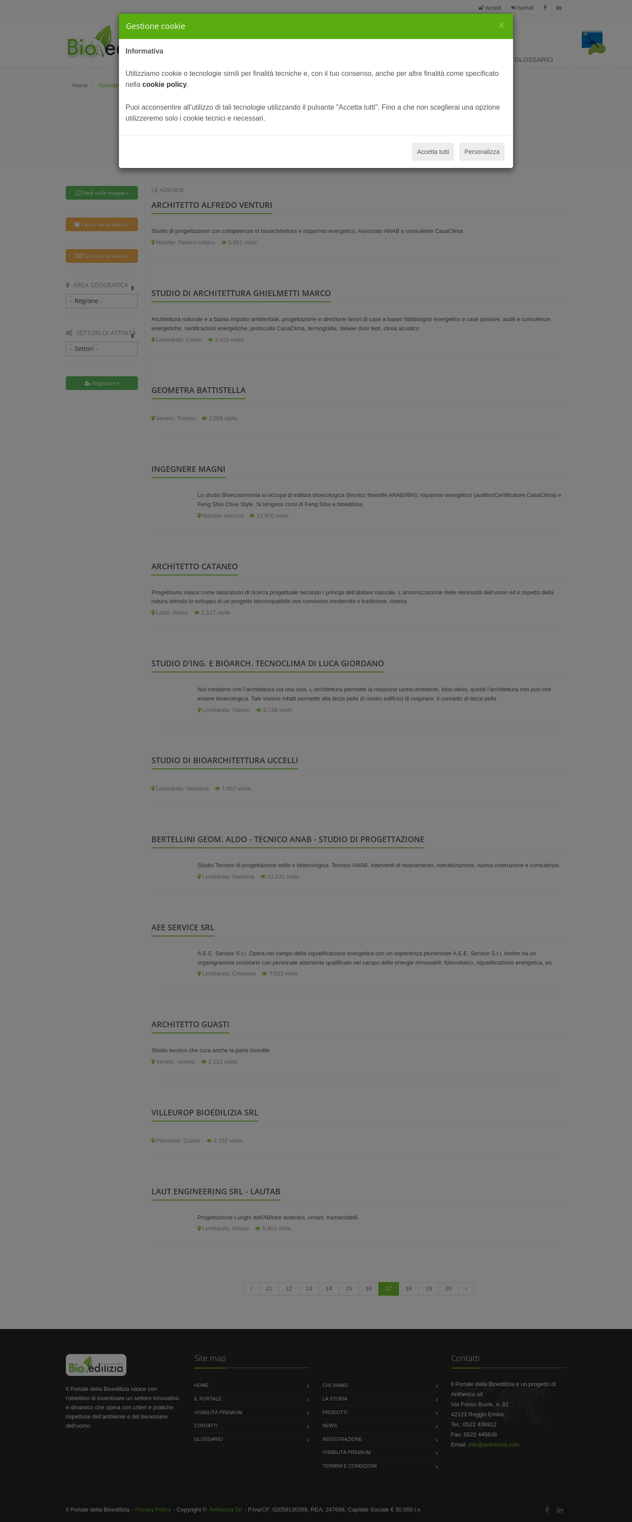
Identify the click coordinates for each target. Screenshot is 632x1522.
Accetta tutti (433, 151)
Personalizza (481, 151)
